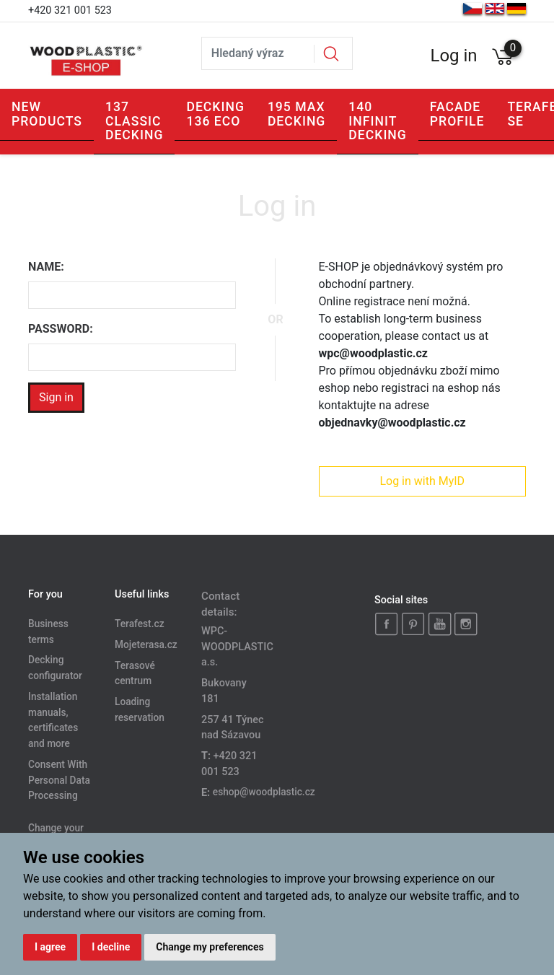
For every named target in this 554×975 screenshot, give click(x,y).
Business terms (48, 631)
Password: (60, 329)
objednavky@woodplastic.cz (392, 422)
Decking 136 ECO (215, 114)
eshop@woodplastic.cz (264, 792)
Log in (453, 55)
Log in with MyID (422, 481)
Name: (46, 267)
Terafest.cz (139, 623)
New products (47, 114)
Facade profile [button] (457, 114)
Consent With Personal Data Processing (59, 779)
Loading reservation (139, 710)
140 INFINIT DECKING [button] (377, 121)
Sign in (56, 397)
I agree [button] (50, 947)
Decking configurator (55, 668)
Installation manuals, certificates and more (53, 720)
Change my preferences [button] (209, 947)
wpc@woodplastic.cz (373, 353)
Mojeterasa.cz (146, 644)
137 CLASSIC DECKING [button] (134, 121)
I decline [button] (111, 947)
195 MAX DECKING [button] (296, 114)
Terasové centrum (135, 673)
